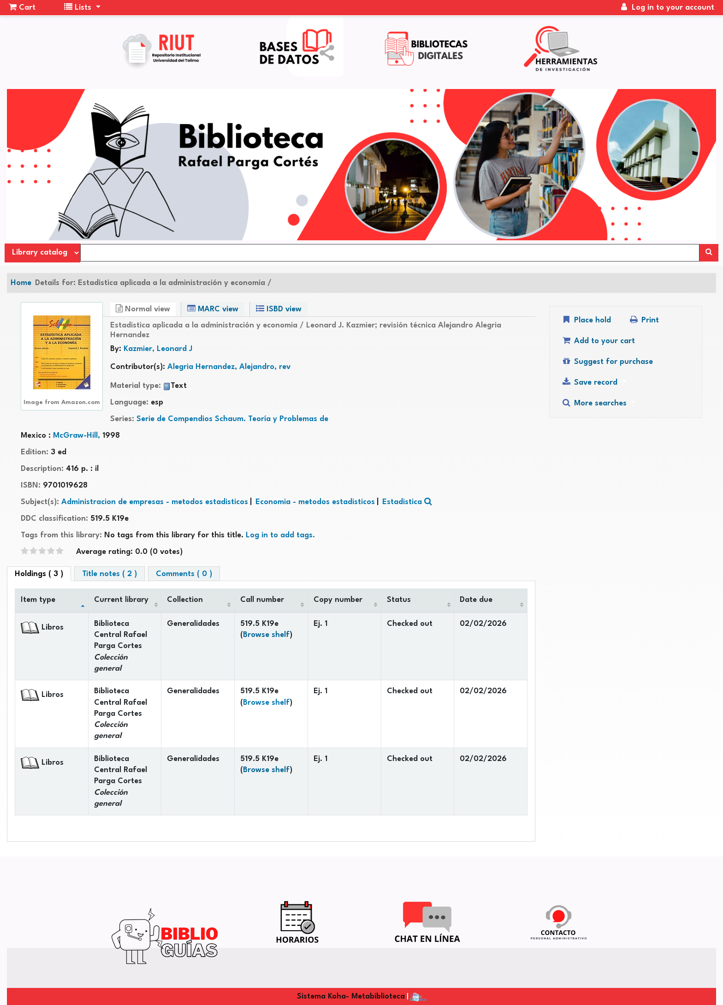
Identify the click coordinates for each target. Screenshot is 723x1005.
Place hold (586, 319)
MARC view (212, 308)
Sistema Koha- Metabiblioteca (351, 996)
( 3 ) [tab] (39, 574)
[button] (22, 8)
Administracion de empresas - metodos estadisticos (154, 502)
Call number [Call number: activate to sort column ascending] (262, 600)
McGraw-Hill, (77, 436)
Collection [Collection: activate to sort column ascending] (185, 600)
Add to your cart (598, 340)
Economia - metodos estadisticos (315, 502)
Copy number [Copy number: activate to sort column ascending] (338, 600)
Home (21, 283)
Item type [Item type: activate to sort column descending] (38, 600)
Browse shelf (266, 635)
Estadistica (402, 502)
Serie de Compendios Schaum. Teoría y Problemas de (232, 419)
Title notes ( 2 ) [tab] (109, 574)
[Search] (708, 253)
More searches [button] (595, 402)
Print (643, 319)
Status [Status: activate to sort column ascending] (399, 600)
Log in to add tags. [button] (280, 535)
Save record (590, 382)
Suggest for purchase (607, 361)
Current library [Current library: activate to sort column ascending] (121, 600)
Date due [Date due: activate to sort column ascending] (476, 600)
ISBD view (279, 308)
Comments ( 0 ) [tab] (184, 574)
